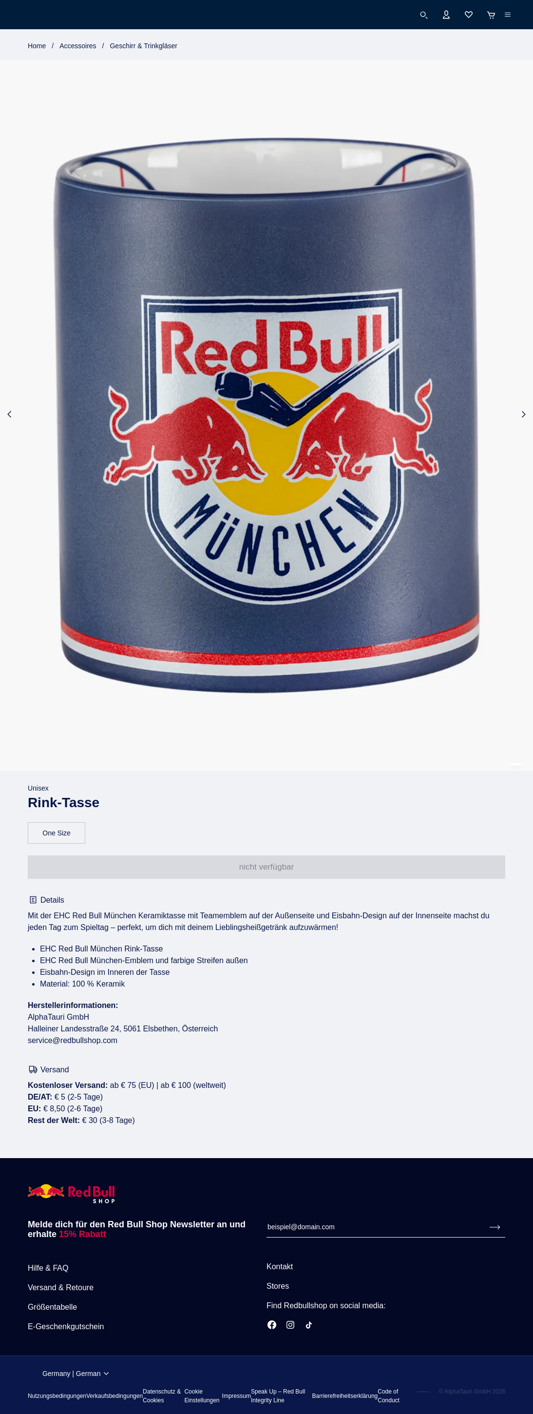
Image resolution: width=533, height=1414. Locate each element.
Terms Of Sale (248, 1371)
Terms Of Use (202, 1371)
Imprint (267, 1404)
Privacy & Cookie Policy (307, 1371)
